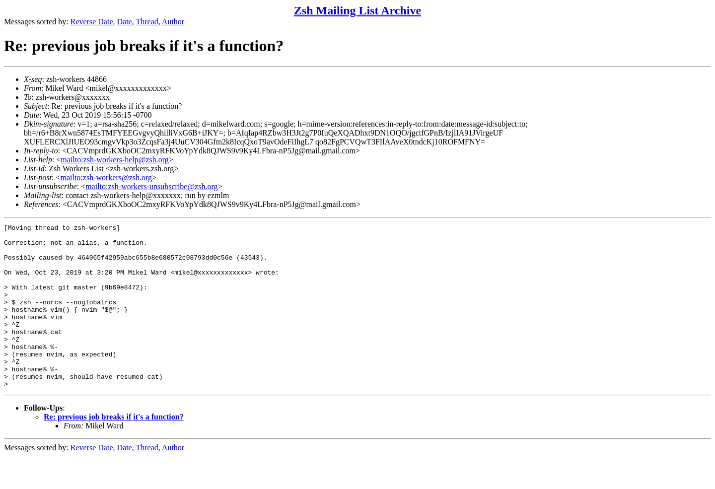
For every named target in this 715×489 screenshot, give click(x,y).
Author (173, 21)
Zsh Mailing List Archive (357, 10)
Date (124, 21)
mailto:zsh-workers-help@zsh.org (115, 159)
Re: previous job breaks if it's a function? (114, 449)
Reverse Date (92, 21)
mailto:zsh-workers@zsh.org (106, 177)
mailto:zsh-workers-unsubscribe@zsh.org (151, 186)
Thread (147, 21)
